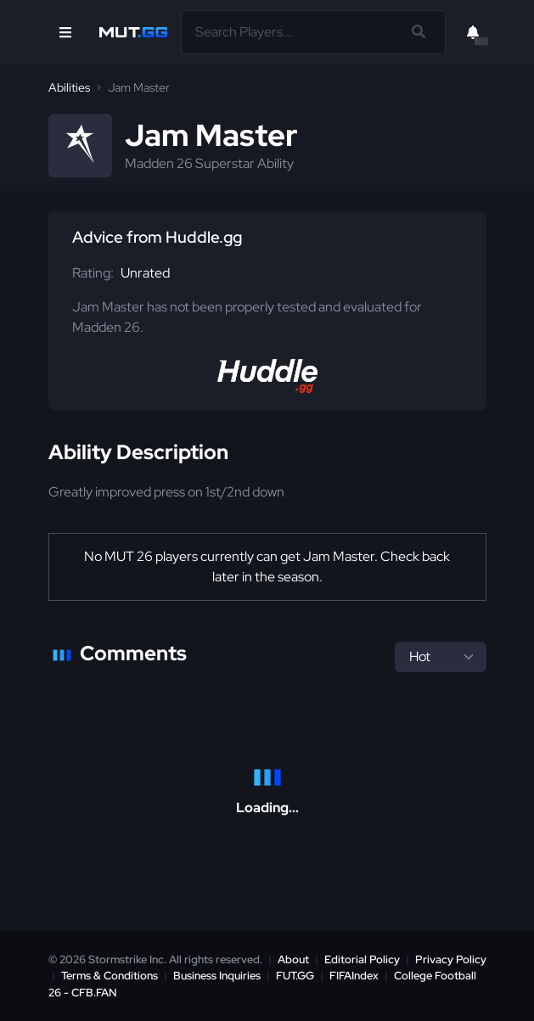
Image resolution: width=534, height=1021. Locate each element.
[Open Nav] (65, 32)
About (293, 959)
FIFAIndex (354, 975)
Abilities (69, 87)
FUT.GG (295, 975)
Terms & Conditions (109, 975)
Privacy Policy (450, 959)
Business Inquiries (217, 975)
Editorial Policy (362, 959)
